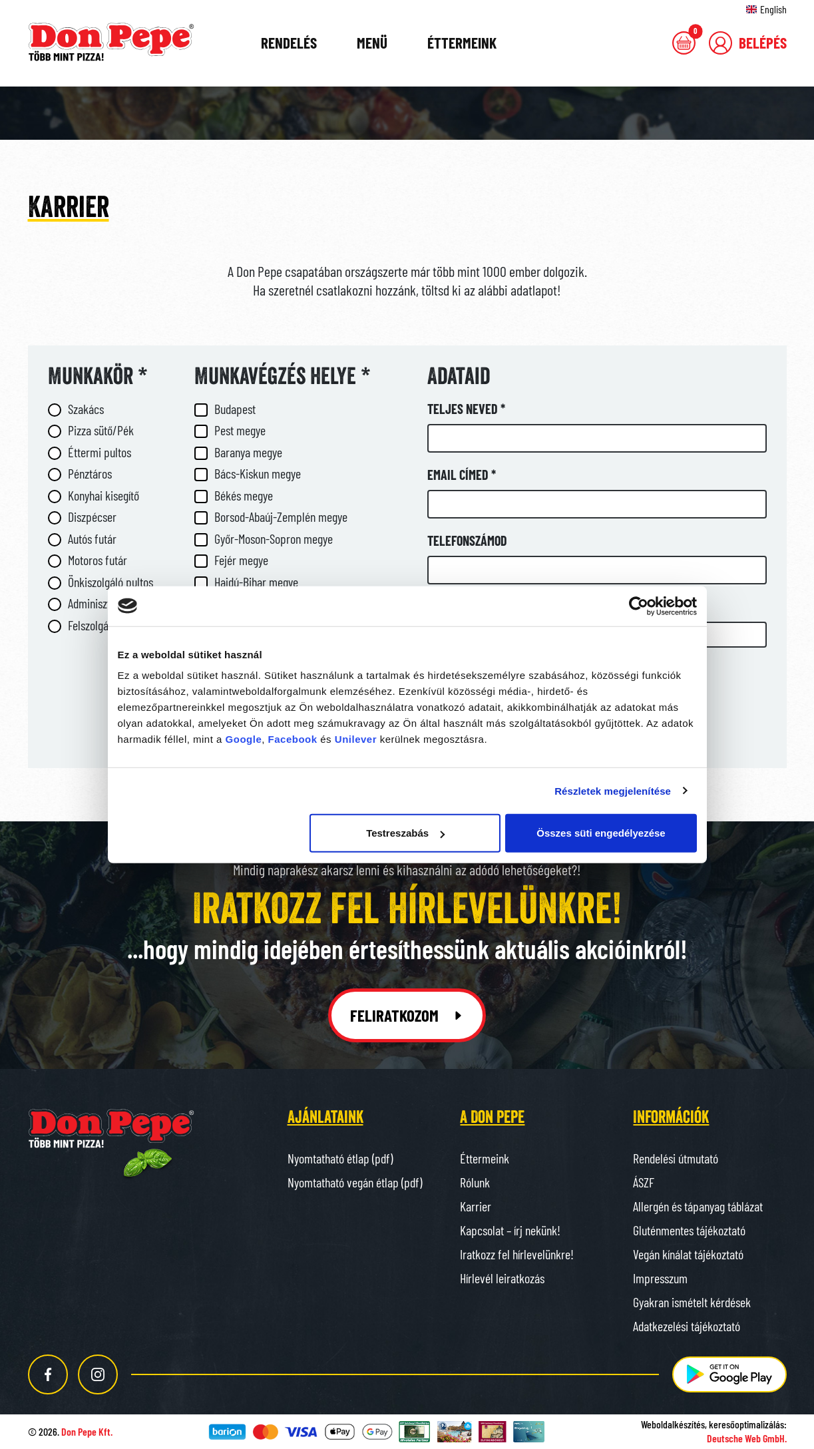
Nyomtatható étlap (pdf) (340, 1158)
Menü (372, 42)
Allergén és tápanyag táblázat (698, 1206)
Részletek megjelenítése (612, 790)
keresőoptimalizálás (746, 1424)
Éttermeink (462, 42)
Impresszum (660, 1278)
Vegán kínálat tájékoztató (688, 1254)
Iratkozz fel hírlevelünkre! (517, 1254)
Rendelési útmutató (675, 1158)
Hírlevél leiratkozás (502, 1278)
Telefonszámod (467, 540)
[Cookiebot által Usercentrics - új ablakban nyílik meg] (638, 606)
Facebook (292, 739)
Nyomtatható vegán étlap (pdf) (355, 1182)
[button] (748, 43)
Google (244, 739)
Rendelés (289, 42)
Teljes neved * (466, 409)
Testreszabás (405, 833)
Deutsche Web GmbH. (747, 1438)
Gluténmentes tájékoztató (689, 1230)
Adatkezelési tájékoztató (686, 1326)
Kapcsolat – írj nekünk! (510, 1230)
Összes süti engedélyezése (600, 833)
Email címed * (461, 475)
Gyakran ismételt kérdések (692, 1302)
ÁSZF (643, 1182)
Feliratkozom (407, 1015)
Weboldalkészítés (673, 1424)
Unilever (356, 739)
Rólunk (475, 1182)
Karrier (475, 1206)
